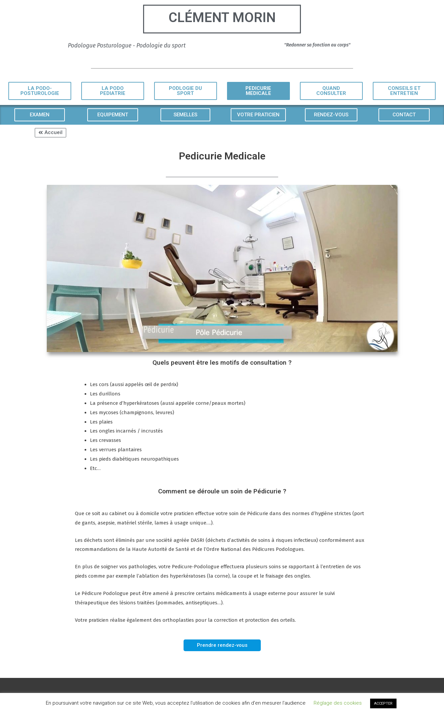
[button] (39, 91)
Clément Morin (222, 17)
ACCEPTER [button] (383, 703)
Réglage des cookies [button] (338, 703)
